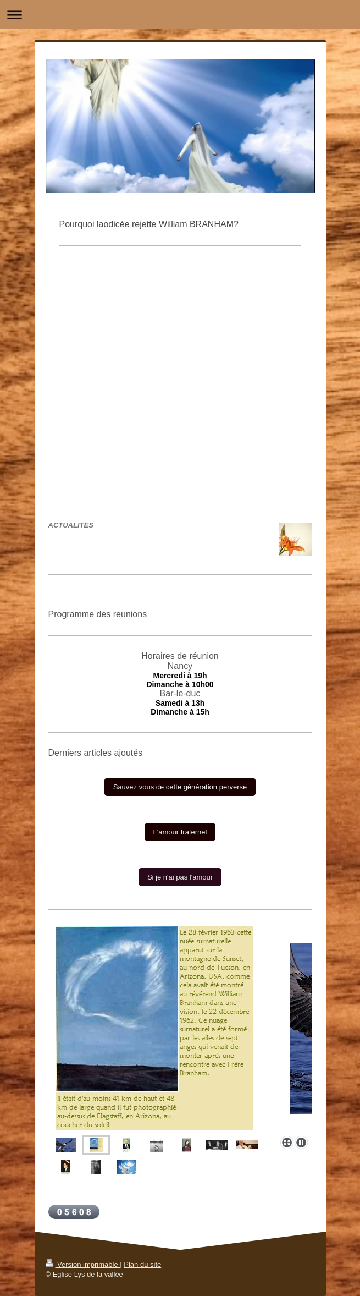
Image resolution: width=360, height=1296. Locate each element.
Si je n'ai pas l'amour (180, 877)
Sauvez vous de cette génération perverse (180, 787)
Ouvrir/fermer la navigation (180, 14)
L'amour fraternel (180, 832)
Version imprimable (83, 1264)
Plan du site (142, 1264)
